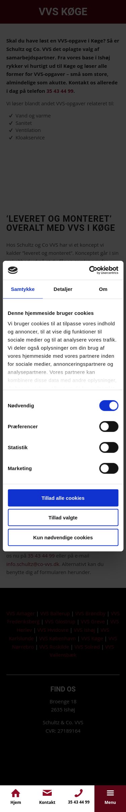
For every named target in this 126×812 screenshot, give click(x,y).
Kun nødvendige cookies (63, 537)
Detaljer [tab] (63, 289)
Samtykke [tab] (23, 289)
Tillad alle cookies (62, 497)
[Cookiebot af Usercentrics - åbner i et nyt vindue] (89, 270)
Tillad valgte (62, 517)
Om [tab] (103, 289)
